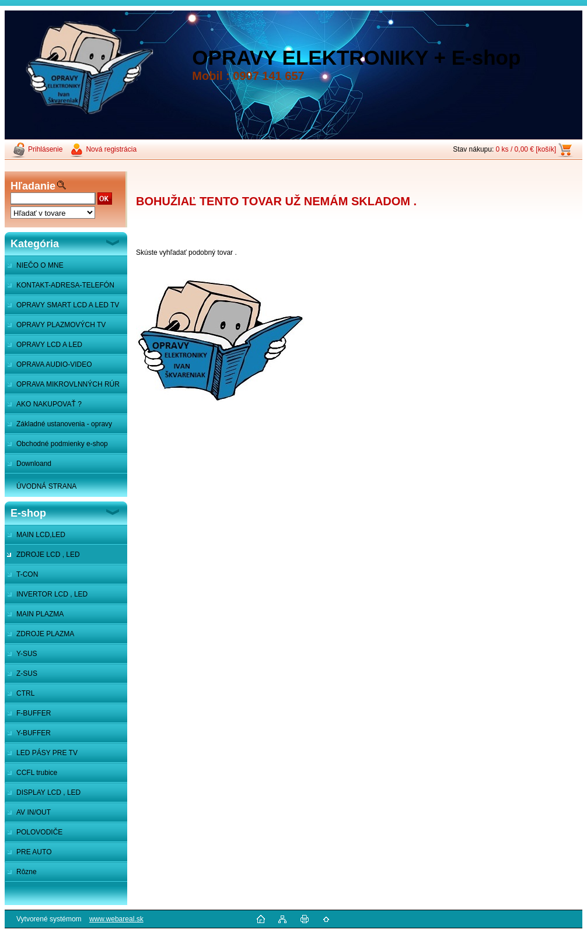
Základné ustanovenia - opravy (64, 424)
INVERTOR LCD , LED (52, 594)
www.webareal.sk (116, 919)
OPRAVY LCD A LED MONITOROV (43, 348)
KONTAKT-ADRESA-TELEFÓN (65, 285)
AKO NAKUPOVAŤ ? (49, 404)
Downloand (33, 464)
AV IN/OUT (33, 812)
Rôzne (26, 872)
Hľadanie (33, 186)
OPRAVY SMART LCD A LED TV (67, 305)
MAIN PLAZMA (40, 614)
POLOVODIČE (39, 832)
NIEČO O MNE (40, 265)
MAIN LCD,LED (40, 535)
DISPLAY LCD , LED (48, 792)
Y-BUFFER (33, 733)
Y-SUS (26, 654)
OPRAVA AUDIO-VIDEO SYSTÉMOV (48, 367)
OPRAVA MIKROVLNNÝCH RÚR (68, 384)
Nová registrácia (111, 149)
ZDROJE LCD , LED (48, 554)
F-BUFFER (33, 713)
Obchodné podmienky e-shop (62, 444)
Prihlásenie (45, 149)
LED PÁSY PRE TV (47, 753)
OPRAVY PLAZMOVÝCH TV (61, 325)
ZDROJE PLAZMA (45, 634)
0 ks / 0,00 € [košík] (526, 149)
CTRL (25, 693)
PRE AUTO (33, 852)
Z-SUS (26, 673)
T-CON (27, 574)
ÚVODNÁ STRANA (46, 486)
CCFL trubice (36, 773)
